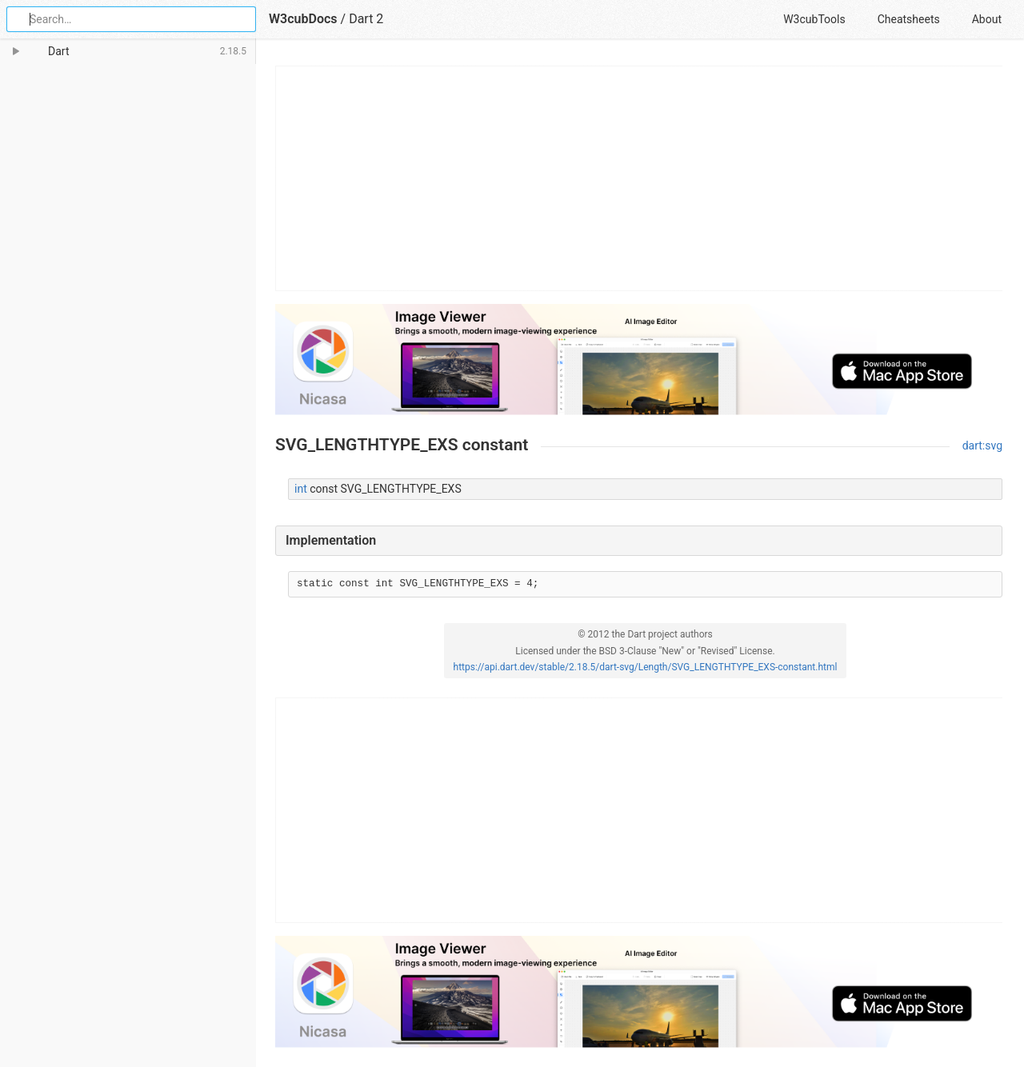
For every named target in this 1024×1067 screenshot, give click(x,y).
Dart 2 (366, 18)
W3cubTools (814, 19)
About (987, 19)
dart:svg (982, 445)
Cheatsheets (909, 19)
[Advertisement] (639, 178)
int (300, 488)
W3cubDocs (303, 18)
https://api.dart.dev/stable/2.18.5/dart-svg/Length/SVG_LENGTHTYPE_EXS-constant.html (646, 667)
